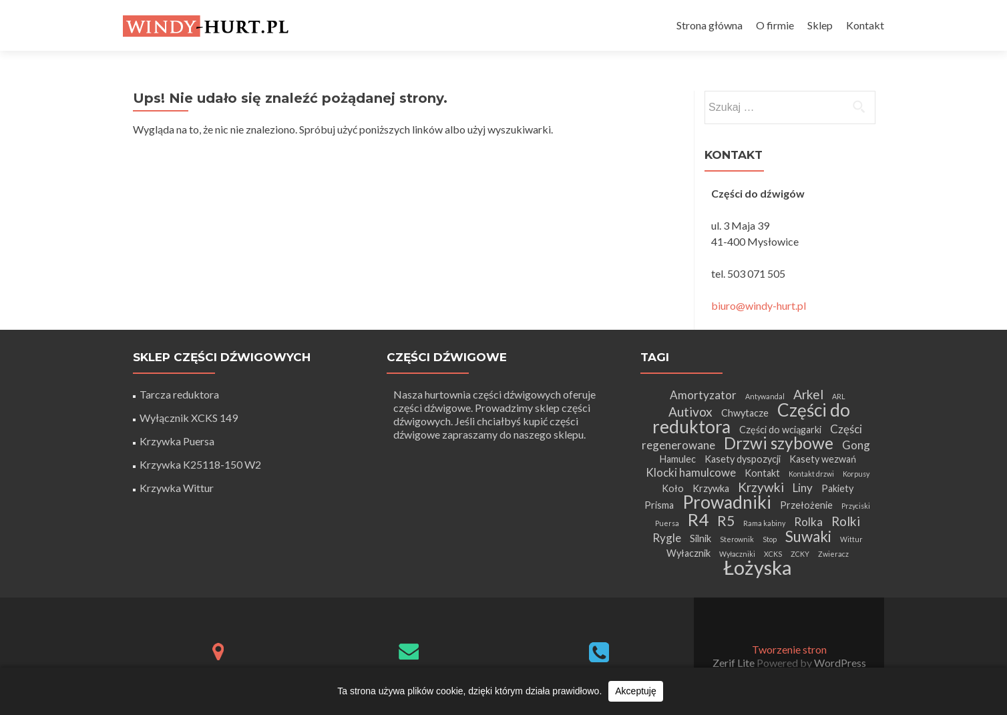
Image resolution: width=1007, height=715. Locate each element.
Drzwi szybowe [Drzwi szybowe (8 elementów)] (778, 443)
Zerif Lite (735, 662)
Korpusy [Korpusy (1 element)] (856, 473)
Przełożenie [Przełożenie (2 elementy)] (806, 505)
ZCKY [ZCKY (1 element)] (800, 553)
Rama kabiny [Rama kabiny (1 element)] (764, 523)
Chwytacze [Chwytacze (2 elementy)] (745, 413)
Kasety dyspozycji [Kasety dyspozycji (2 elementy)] (742, 459)
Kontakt (865, 25)
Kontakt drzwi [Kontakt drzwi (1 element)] (811, 473)
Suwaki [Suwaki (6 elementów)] (808, 536)
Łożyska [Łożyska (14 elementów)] (757, 567)
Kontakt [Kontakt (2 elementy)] (762, 473)
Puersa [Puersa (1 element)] (667, 523)
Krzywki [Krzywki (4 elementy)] (761, 487)
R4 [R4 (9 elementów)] (698, 519)
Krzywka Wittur (177, 487)
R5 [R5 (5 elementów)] (726, 520)
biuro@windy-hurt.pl (758, 305)
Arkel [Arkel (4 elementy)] (808, 394)
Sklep (820, 25)
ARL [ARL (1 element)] (838, 396)
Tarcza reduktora (179, 394)
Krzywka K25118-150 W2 (200, 464)
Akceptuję (635, 691)
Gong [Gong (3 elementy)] (856, 445)
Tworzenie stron (789, 649)
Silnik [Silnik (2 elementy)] (700, 538)
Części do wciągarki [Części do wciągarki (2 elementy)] (780, 429)
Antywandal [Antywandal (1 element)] (765, 396)
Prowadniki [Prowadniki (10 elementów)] (726, 502)
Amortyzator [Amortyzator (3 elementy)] (703, 395)
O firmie (775, 25)
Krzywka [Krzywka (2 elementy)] (710, 488)
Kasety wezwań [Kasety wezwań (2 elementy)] (822, 459)
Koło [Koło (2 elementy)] (673, 488)
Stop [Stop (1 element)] (770, 539)
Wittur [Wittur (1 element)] (851, 539)
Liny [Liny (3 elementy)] (803, 488)
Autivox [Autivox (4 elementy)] (690, 411)
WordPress (839, 662)
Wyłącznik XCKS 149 (189, 417)
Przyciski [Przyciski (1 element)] (855, 505)
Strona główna (709, 25)
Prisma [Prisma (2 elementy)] (659, 505)
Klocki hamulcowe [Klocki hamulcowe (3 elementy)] (691, 472)
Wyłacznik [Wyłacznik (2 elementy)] (688, 553)
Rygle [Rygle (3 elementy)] (666, 538)
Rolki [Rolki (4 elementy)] (845, 521)
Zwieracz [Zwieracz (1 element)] (833, 553)
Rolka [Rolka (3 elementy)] (808, 522)
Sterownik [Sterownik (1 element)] (737, 539)
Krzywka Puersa (177, 441)
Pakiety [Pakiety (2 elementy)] (837, 488)
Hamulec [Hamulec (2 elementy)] (677, 459)
